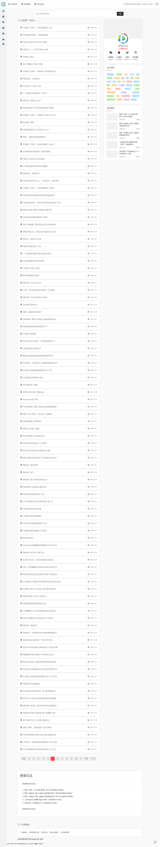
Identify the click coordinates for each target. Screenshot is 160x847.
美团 (130, 78)
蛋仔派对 (137, 99)
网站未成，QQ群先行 (35, 79)
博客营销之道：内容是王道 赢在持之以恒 (42, 232)
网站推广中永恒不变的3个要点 (38, 297)
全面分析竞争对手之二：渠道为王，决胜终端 (44, 181)
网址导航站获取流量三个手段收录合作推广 (43, 458)
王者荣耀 (125, 85)
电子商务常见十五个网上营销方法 (39, 720)
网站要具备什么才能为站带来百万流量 (41, 108)
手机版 (47, 844)
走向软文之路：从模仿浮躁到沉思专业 (41, 560)
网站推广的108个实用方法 (36, 552)
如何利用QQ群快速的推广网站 (38, 217)
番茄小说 (140, 81)
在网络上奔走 (31, 57)
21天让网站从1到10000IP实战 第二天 (41, 501)
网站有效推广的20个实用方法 (38, 596)
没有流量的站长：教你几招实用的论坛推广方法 (45, 203)
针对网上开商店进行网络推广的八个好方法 (43, 676)
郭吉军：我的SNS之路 (35, 239)
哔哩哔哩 (132, 81)
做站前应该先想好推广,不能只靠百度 (41, 640)
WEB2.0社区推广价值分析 (36, 392)
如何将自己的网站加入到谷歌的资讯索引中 (43, 669)
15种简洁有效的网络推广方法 (38, 523)
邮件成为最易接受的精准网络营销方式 (41, 356)
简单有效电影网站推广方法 (37, 494)
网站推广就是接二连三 (35, 101)
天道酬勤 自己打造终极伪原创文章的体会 (42, 611)
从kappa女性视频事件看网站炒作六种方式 (43, 545)
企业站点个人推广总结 (35, 86)
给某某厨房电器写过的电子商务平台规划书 (43, 574)
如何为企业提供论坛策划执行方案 (39, 450)
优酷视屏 (123, 99)
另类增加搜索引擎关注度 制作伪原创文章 (43, 735)
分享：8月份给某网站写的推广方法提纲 (42, 290)
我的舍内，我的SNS (34, 173)
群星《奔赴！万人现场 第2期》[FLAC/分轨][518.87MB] (47, 790)
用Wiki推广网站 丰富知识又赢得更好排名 (42, 319)
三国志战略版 (114, 92)
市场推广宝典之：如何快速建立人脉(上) (42, 144)
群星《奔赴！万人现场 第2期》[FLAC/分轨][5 (132, 115)
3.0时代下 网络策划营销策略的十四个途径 (43, 742)
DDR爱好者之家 (38, 832)
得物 (111, 85)
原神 (121, 96)
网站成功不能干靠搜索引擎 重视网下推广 (43, 713)
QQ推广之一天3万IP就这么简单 (39, 49)
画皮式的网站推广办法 (35, 246)
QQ (127, 81)
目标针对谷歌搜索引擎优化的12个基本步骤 (43, 647)
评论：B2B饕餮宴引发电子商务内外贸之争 (43, 567)
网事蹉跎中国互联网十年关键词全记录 (41, 655)
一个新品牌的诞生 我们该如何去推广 (41, 254)
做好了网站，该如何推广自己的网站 (40, 727)
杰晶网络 (27, 832)
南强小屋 (48, 832)
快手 (122, 81)
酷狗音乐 (130, 99)
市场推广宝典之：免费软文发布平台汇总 (42, 115)
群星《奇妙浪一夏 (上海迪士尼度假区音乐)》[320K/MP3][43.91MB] (51, 793)
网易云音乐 (139, 96)
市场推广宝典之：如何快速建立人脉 (40, 28)
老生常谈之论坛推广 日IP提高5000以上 (42, 341)
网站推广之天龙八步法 (35, 283)
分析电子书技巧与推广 (35, 268)
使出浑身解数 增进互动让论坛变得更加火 (43, 224)
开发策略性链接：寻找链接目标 (39, 35)
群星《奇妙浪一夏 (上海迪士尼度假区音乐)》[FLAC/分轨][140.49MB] (52, 796)
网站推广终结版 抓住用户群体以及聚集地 (43, 706)
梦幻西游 (127, 92)
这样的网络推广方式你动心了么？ (39, 130)
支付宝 (112, 81)
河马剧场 (122, 74)
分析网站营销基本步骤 (35, 509)
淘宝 (117, 81)
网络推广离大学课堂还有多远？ (39, 480)
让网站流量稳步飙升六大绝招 (38, 531)
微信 (141, 74)
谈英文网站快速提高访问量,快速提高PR (42, 195)
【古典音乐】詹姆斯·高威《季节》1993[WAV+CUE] (46, 800)
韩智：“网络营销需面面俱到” (37, 137)
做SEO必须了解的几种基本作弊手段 (40, 210)
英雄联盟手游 (129, 96)
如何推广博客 (31, 122)
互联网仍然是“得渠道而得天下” (38, 326)
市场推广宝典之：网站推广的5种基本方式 (43, 71)
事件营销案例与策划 (34, 275)
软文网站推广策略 (33, 385)
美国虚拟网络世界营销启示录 (38, 604)
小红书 (135, 74)
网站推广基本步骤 (33, 465)
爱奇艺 (112, 89)
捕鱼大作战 (113, 96)
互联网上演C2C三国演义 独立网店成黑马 (42, 589)
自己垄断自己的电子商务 (36, 64)
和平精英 (132, 85)
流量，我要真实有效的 (35, 312)
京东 (129, 74)
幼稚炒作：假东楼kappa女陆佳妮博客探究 (43, 633)
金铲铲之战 (139, 92)
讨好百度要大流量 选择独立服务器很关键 (43, 407)
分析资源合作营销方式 (35, 348)
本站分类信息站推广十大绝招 (38, 443)
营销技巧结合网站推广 (35, 684)
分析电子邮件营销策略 (35, 516)
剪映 (135, 78)
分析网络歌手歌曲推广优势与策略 (39, 152)
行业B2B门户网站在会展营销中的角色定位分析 (45, 582)
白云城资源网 (68, 832)
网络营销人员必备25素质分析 (38, 487)
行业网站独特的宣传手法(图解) (38, 166)
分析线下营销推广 (33, 334)
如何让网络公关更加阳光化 (37, 436)
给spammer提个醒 (33, 399)
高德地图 (113, 78)
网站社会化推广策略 (34, 429)
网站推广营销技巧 (33, 625)
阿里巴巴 (117, 85)
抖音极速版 (113, 74)
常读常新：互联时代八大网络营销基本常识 (43, 363)
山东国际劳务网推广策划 (36, 378)
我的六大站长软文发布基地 (37, 159)
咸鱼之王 (131, 89)
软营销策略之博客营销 (35, 421)
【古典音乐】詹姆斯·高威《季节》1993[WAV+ (131, 143)
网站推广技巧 (31, 472)
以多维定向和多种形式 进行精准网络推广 (43, 691)
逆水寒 (141, 89)
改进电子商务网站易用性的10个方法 (40, 370)
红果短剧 (120, 78)
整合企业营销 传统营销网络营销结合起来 (43, 662)
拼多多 (141, 78)
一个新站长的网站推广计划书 (38, 93)
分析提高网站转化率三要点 (37, 261)
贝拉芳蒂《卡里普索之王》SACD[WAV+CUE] (132, 153)
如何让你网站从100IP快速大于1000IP (41, 618)
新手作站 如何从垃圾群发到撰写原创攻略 (43, 698)
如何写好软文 (31, 538)
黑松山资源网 (58, 832)
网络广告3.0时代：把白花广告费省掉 (41, 414)
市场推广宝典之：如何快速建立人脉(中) (42, 188)
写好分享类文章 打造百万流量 (38, 42)
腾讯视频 (140, 85)
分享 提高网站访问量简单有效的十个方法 (42, 749)
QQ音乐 (121, 89)
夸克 (126, 78)
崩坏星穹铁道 (114, 99)
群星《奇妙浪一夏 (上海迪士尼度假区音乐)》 (132, 125)
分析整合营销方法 (33, 305)
